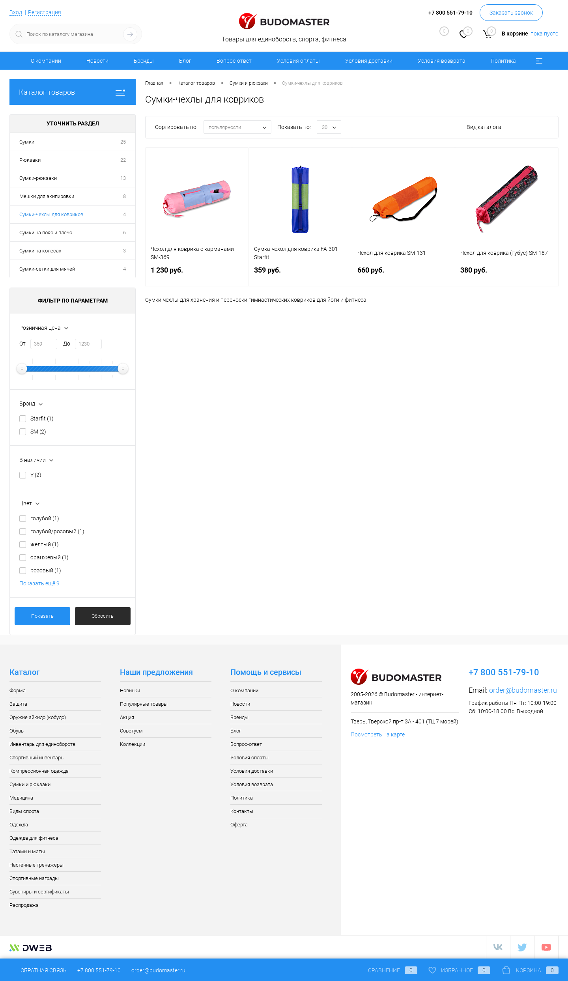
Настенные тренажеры (36, 865)
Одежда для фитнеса (33, 838)
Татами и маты (27, 851)
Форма (17, 690)
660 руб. (403, 275)
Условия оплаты (298, 61)
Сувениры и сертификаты (39, 892)
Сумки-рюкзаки (38, 178)
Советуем (131, 731)
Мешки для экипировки (46, 196)
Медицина (21, 798)
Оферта (239, 825)
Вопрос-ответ (234, 61)
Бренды (144, 61)
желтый (44, 544)
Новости (97, 61)
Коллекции (132, 744)
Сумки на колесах (40, 251)
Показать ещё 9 (39, 583)
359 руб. (300, 275)
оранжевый (49, 557)
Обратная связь (38, 970)
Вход (15, 12)
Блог (185, 61)
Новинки (130, 690)
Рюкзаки (30, 160)
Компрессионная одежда (39, 771)
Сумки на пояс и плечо (45, 232)
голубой (44, 518)
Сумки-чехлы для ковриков (51, 214)
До (66, 343)
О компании (46, 61)
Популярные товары (144, 704)
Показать (42, 616)
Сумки (26, 142)
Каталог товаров (72, 92)
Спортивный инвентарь (36, 758)
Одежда (18, 825)
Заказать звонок (511, 12)
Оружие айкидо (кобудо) (37, 717)
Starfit (42, 418)
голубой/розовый (57, 531)
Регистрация (44, 12)
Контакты (241, 811)
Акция (127, 717)
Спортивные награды (34, 878)
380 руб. (506, 275)
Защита (18, 704)
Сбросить (103, 616)
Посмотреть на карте (378, 734)
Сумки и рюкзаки (29, 784)
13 (123, 178)
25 (123, 142)
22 (123, 160)
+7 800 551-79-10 (99, 970)
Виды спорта (24, 811)
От (22, 343)
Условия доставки (368, 61)
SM (38, 431)
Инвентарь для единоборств (42, 744)
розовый (45, 570)
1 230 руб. (197, 275)
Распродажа (24, 905)
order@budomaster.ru (523, 690)
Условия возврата (441, 61)
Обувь (16, 731)
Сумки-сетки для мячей (47, 269)
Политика (503, 61)
